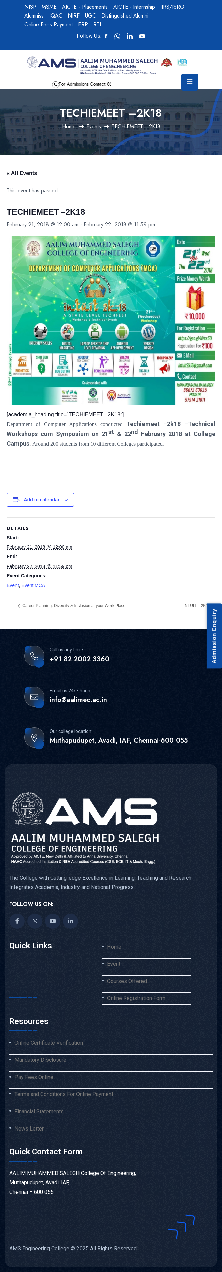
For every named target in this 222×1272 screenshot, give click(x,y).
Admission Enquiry (214, 636)
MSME (49, 7)
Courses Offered (127, 981)
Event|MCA (33, 585)
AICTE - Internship (134, 7)
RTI (97, 24)
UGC (90, 16)
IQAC (55, 16)
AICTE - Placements (85, 7)
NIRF (74, 16)
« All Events (22, 173)
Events (93, 126)
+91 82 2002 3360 (79, 659)
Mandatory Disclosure (40, 1060)
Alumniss (34, 16)
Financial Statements (39, 1112)
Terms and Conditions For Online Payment (63, 1094)
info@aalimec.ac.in (78, 700)
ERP (83, 24)
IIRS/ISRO (172, 7)
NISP (30, 7)
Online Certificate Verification (48, 1043)
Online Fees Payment (48, 24)
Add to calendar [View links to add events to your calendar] (42, 499)
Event (13, 585)
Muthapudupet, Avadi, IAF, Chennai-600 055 (119, 740)
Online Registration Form (136, 998)
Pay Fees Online (33, 1077)
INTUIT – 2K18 (198, 605)
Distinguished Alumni (124, 16)
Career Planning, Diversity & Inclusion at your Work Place (73, 605)
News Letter (29, 1129)
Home (69, 126)
